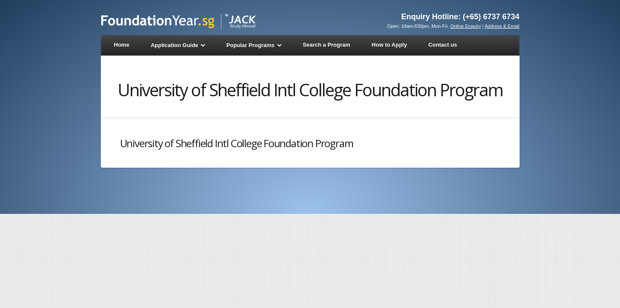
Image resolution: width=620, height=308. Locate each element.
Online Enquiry (465, 26)
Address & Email (502, 26)
